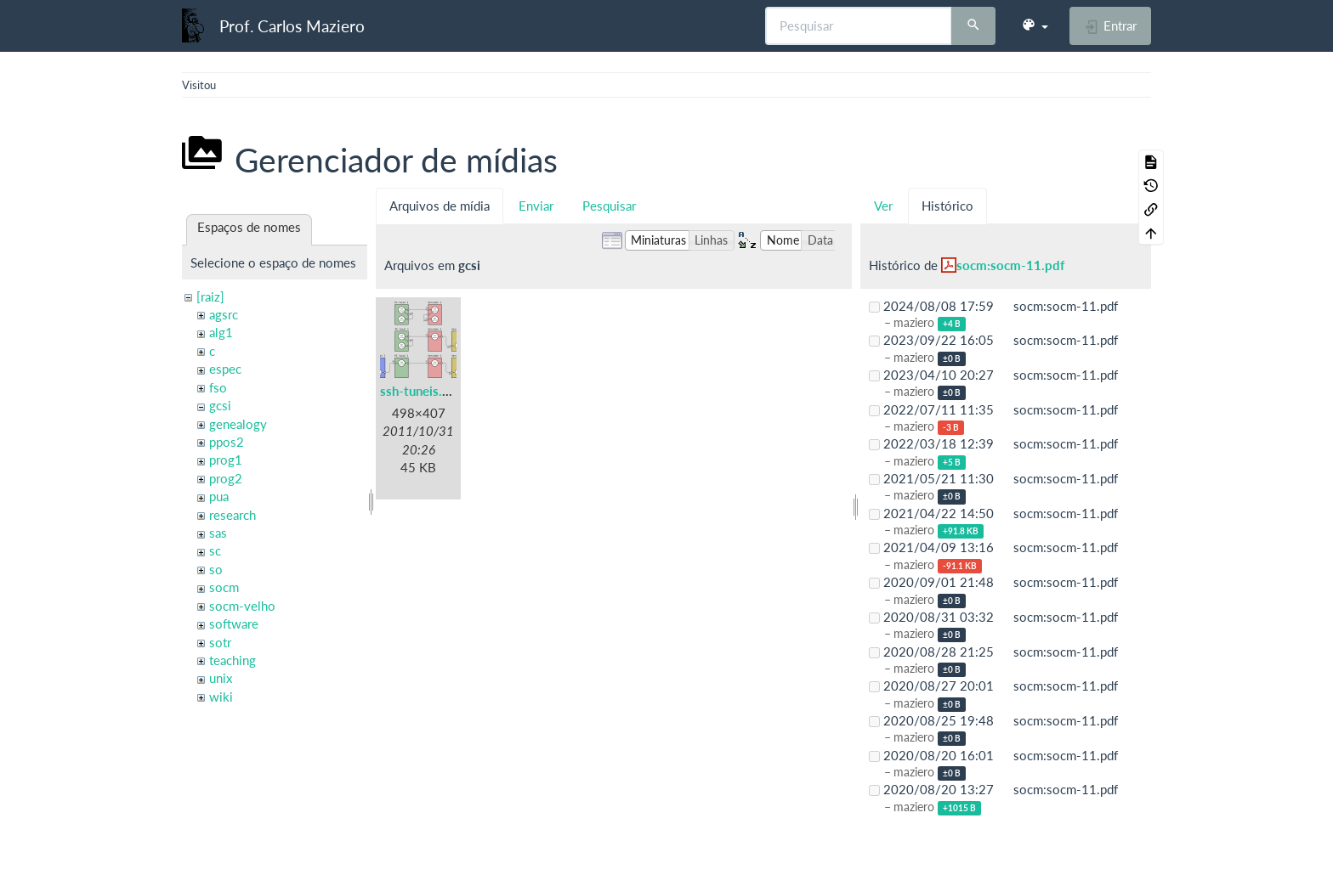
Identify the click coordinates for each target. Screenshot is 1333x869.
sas (218, 532)
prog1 (225, 459)
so (216, 569)
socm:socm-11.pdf (1010, 265)
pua (219, 496)
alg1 (221, 332)
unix (220, 678)
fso (218, 387)
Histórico (947, 205)
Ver (883, 205)
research (232, 514)
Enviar (536, 205)
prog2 (225, 478)
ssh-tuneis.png (421, 390)
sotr (220, 642)
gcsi (220, 405)
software (233, 623)
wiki (221, 696)
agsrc (223, 314)
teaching (232, 660)
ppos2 (226, 441)
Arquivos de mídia (439, 205)
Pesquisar (609, 205)
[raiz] (210, 296)
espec (225, 368)
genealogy (238, 424)
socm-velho (242, 605)
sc (215, 550)
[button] (1034, 25)
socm (224, 587)
